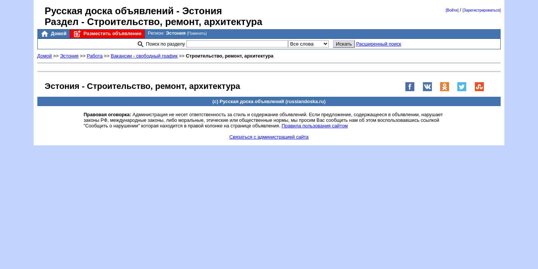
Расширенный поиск (378, 44)
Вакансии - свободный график (144, 56)
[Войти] (452, 10)
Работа (94, 56)
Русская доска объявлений (109, 11)
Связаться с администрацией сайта (269, 137)
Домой (53, 34)
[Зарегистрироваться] (482, 10)
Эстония (69, 56)
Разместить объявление (107, 34)
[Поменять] (197, 33)
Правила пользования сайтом (315, 126)
